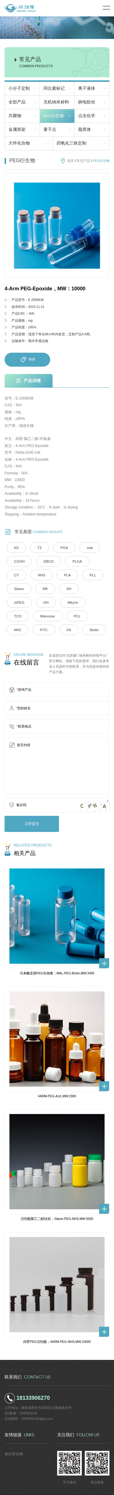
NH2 (16, 614)
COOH (18, 561)
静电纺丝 (86, 102)
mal (81, 547)
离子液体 (86, 88)
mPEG (60, 587)
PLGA (70, 561)
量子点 (49, 129)
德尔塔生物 (13, 1436)
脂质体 (84, 129)
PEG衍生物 (53, 116)
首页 (70, 160)
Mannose (70, 601)
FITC (39, 614)
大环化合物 (19, 143)
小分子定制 (19, 88)
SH (37, 587)
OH (84, 587)
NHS (16, 574)
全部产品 (17, 102)
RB (15, 587)
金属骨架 (17, 129)
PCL (97, 601)
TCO (43, 601)
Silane (87, 574)
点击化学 (86, 116)
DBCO (44, 561)
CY (94, 561)
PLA (40, 574)
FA (62, 614)
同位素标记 (54, 88)
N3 (15, 547)
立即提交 (29, 807)
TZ (36, 547)
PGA (58, 547)
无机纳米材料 (56, 102)
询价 (27, 359)
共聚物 (15, 116)
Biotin (85, 614)
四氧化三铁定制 (71, 143)
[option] (57, 225)
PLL (63, 574)
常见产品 (83, 160)
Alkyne (18, 601)
